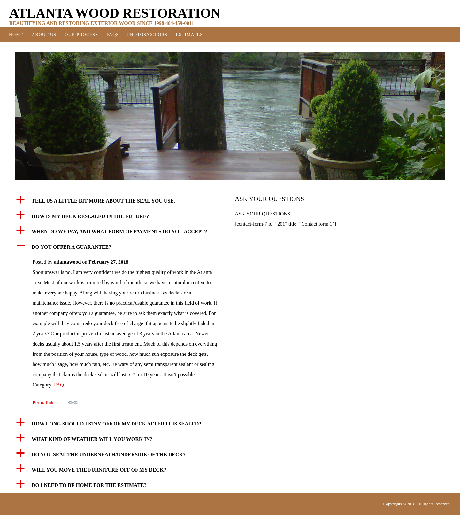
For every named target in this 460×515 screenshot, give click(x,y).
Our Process (81, 34)
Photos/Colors (147, 34)
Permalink (55, 401)
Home (16, 34)
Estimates (189, 34)
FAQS (112, 34)
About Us (44, 34)
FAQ (59, 384)
